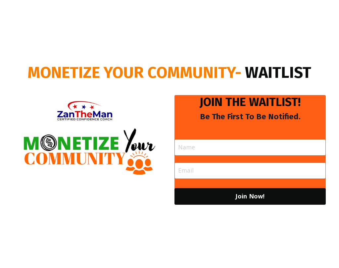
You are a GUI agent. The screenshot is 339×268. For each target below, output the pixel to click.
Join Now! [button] (250, 196)
